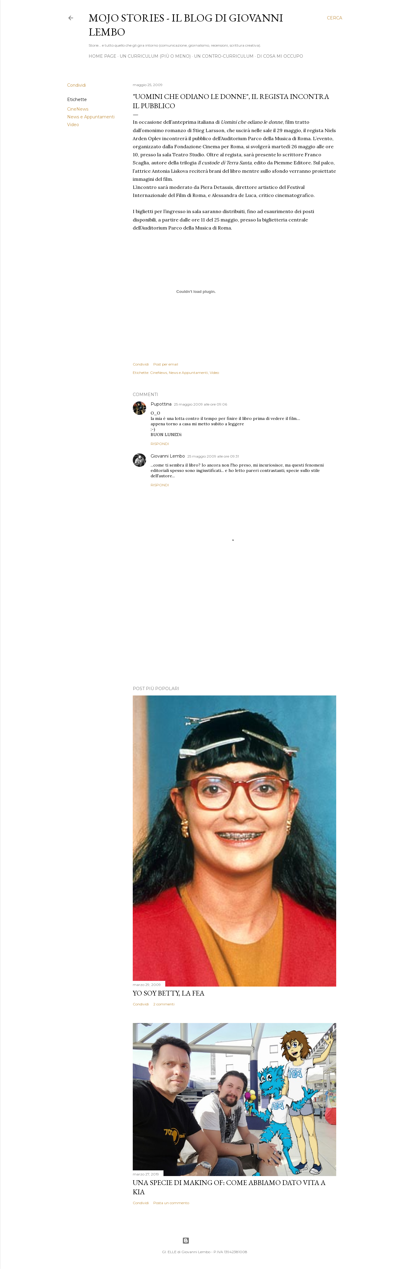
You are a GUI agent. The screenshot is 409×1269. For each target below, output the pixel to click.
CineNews (77, 109)
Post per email (165, 364)
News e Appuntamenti (91, 117)
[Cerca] (334, 18)
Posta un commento (171, 1203)
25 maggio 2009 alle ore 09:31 (213, 456)
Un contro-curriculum (224, 56)
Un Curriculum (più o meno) (155, 56)
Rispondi (160, 443)
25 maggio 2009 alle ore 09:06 (200, 404)
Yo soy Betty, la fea (168, 993)
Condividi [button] (76, 85)
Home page (102, 56)
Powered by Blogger (204, 1240)
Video (73, 124)
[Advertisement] (234, 629)
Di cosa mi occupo (280, 56)
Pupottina (161, 404)
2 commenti (164, 1004)
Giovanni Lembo (168, 456)
